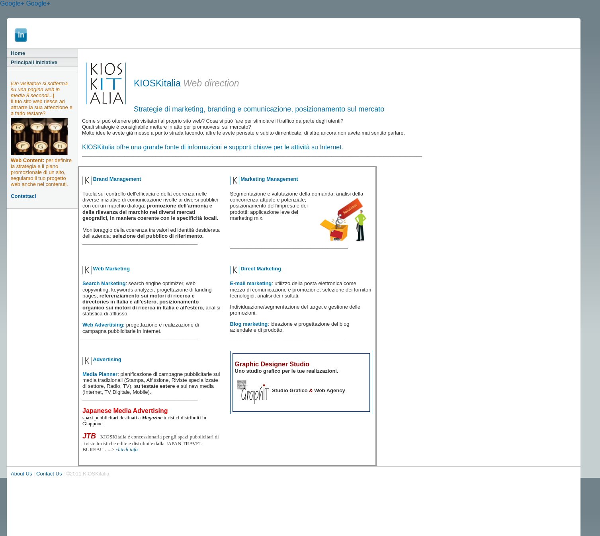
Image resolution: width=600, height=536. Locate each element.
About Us (21, 474)
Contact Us (49, 474)
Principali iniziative (34, 62)
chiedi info (127, 449)
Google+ (12, 3)
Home (18, 53)
